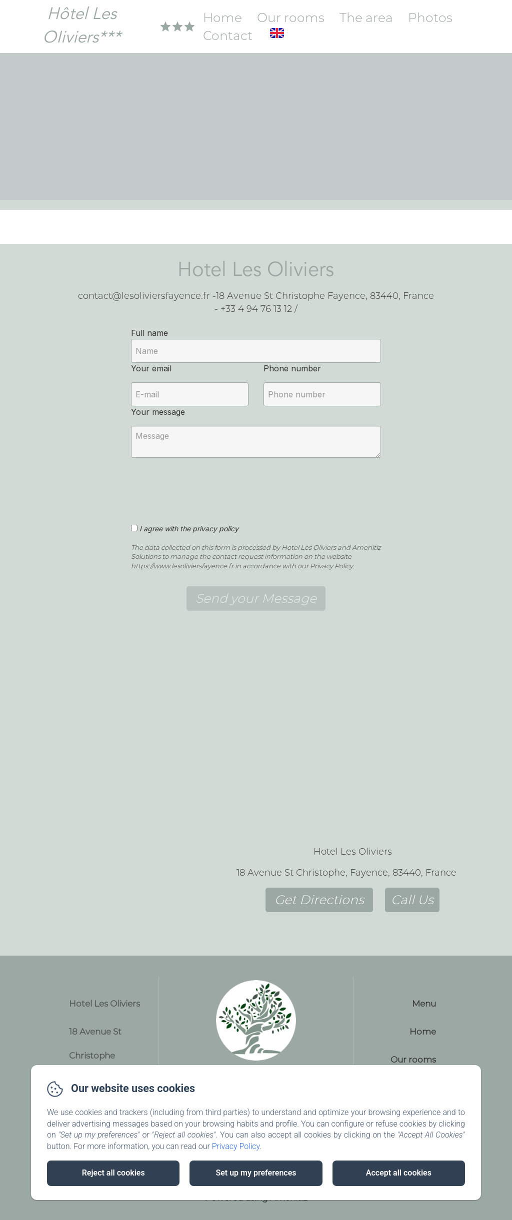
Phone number (292, 368)
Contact (227, 35)
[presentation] (208, 485)
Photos (430, 17)
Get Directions (319, 899)
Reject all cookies (113, 1173)
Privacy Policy (236, 1146)
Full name (149, 333)
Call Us (412, 899)
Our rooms (290, 17)
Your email (151, 368)
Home (222, 17)
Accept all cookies (399, 1173)
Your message (158, 412)
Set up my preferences (256, 1173)
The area (366, 17)
